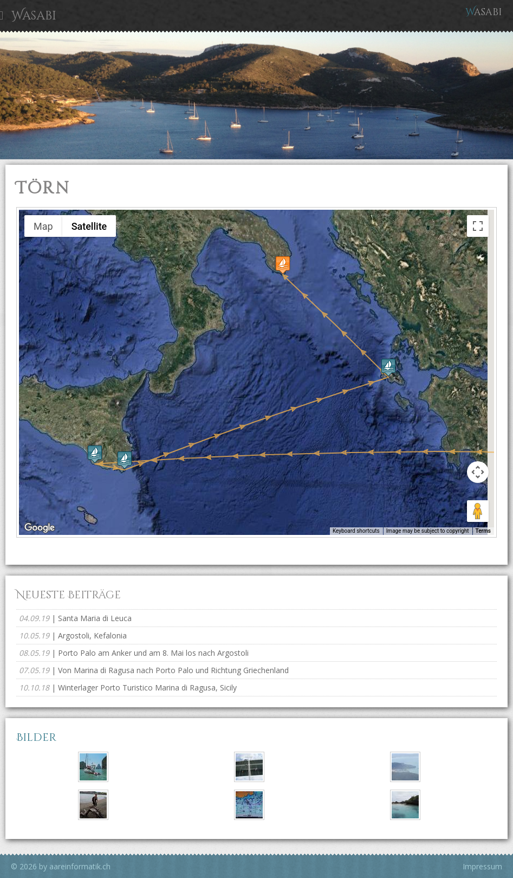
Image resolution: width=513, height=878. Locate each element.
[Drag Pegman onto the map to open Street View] (478, 511)
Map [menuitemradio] (43, 226)
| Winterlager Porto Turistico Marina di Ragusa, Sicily (128, 687)
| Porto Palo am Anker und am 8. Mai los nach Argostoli (134, 653)
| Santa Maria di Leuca (75, 618)
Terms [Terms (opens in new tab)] (483, 531)
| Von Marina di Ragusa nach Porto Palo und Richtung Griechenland (154, 670)
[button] (94, 454)
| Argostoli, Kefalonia (73, 635)
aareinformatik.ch (80, 866)
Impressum (482, 866)
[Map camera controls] (478, 472)
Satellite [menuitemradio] (89, 226)
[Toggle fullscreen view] (478, 226)
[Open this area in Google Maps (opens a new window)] (39, 528)
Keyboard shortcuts (356, 531)
